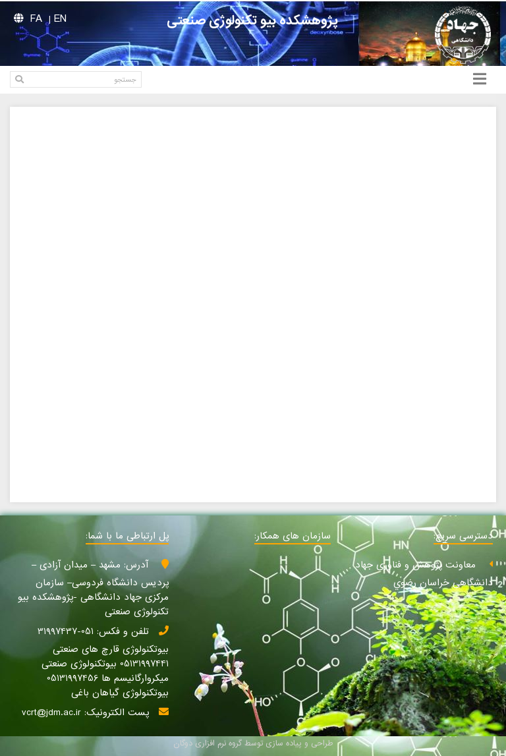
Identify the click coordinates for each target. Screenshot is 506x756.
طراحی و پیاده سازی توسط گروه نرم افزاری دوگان (253, 743)
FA (36, 19)
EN (60, 19)
